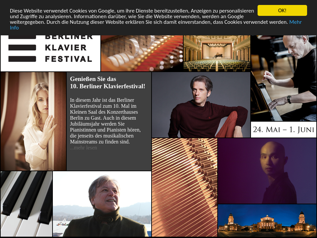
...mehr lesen (83, 147)
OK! (282, 10)
